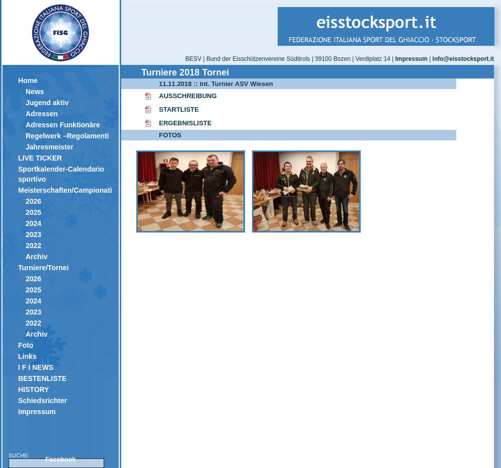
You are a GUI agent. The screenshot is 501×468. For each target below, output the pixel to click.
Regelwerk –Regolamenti (67, 136)
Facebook (60, 459)
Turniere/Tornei (43, 268)
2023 (33, 234)
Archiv (37, 257)
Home (28, 80)
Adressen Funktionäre (63, 125)
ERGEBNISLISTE (185, 123)
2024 (33, 223)
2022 (33, 246)
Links (27, 356)
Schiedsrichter (42, 401)
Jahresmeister (49, 147)
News (35, 92)
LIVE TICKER (40, 158)
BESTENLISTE (42, 378)
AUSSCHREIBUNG (188, 96)
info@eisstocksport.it (463, 58)
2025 (33, 212)
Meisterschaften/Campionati (64, 190)
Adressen (42, 114)
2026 (33, 201)
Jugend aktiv (47, 103)
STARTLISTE (179, 109)
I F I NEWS (35, 367)
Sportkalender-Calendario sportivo (61, 174)
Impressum (37, 412)
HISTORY (33, 389)
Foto (25, 345)
